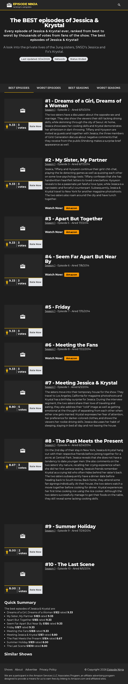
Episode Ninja (115, 669)
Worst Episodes (49, 87)
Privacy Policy (48, 669)
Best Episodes (19, 87)
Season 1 (50, 109)
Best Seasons (78, 87)
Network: (60, 59)
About (19, 669)
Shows (8, 669)
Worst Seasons (108, 87)
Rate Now (35, 126)
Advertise (31, 669)
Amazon (71, 208)
